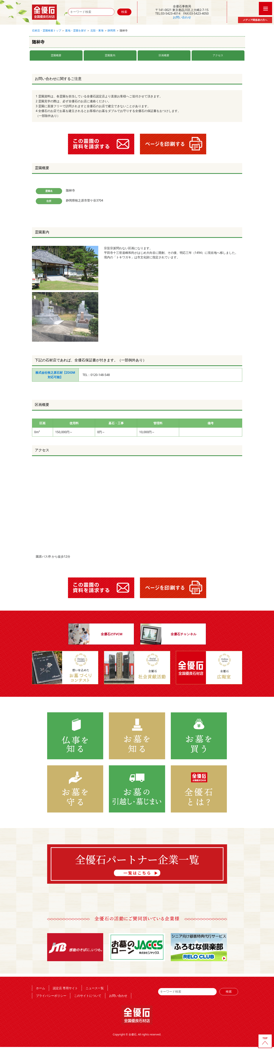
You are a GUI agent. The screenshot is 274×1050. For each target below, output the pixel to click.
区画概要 (164, 55)
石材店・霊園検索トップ (46, 30)
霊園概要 (56, 55)
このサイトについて (87, 996)
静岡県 (112, 30)
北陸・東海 (97, 30)
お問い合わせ (182, 17)
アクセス (218, 55)
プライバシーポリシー (51, 996)
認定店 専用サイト (65, 988)
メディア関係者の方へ (255, 20)
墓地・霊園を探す (75, 30)
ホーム (40, 988)
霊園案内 (110, 55)
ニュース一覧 (95, 988)
